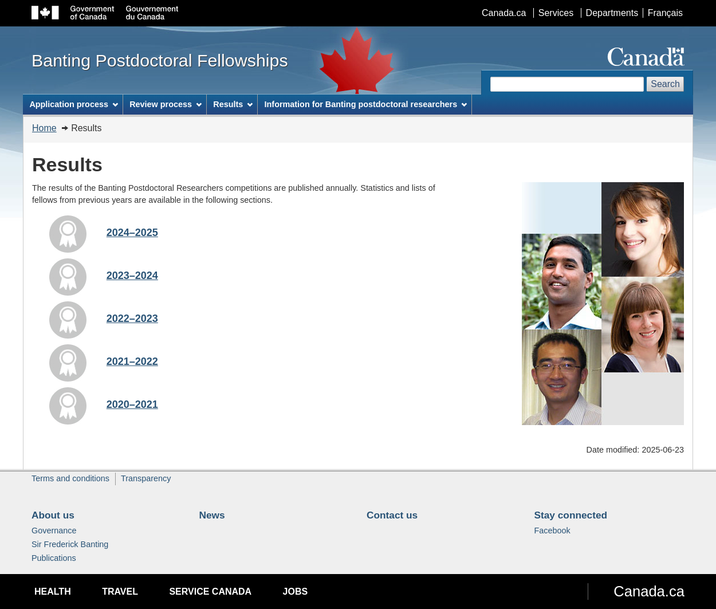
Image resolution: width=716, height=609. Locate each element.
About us (53, 515)
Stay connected (571, 515)
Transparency (146, 478)
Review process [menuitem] (165, 104)
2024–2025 (132, 232)
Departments (612, 13)
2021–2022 (132, 361)
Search (665, 84)
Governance (54, 530)
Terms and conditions (70, 478)
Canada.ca (504, 13)
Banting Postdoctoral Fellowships (160, 60)
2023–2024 (132, 275)
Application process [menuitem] (73, 104)
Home (44, 128)
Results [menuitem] (233, 104)
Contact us (392, 515)
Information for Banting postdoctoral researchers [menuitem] (366, 104)
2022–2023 (132, 318)
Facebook (552, 530)
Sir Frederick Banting (70, 544)
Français (665, 13)
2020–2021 (132, 404)
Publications (54, 558)
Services (555, 13)
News (212, 515)
